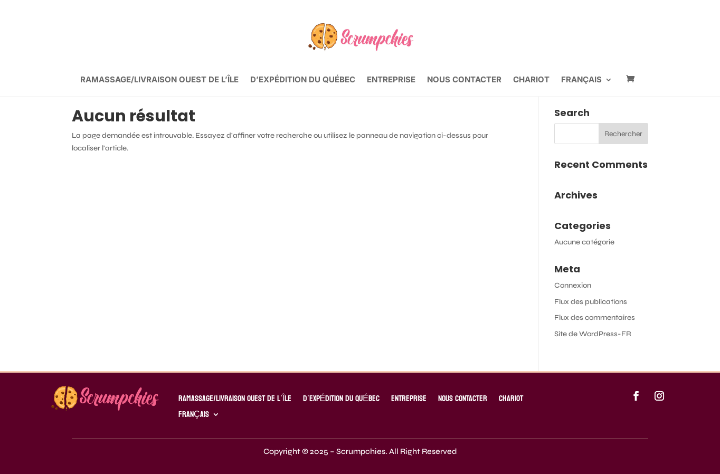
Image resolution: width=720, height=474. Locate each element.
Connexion (572, 285)
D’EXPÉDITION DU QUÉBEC (302, 80)
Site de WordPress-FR (592, 333)
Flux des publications (590, 301)
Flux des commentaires (594, 317)
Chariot (531, 80)
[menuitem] (586, 86)
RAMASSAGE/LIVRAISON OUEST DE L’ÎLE (159, 80)
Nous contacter (464, 80)
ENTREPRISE (391, 80)
